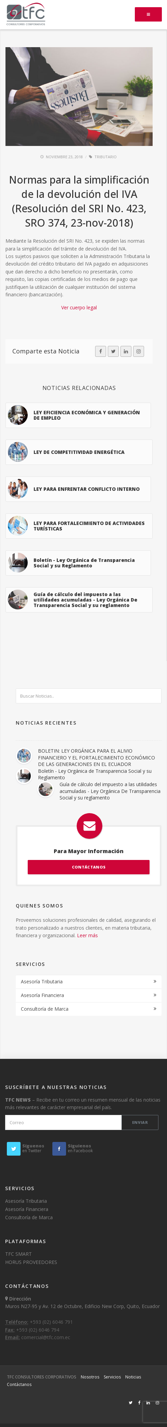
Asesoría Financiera (42, 995)
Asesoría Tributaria (42, 981)
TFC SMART (18, 1254)
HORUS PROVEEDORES (31, 1262)
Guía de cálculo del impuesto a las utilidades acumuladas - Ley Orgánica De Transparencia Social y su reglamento (110, 791)
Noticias (133, 1377)
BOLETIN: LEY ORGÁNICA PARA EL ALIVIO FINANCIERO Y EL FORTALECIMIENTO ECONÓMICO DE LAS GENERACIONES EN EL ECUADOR (96, 757)
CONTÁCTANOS (88, 867)
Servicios (112, 1377)
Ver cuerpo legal (79, 307)
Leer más (87, 935)
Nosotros (90, 1377)
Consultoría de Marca (44, 1009)
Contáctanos (19, 1384)
